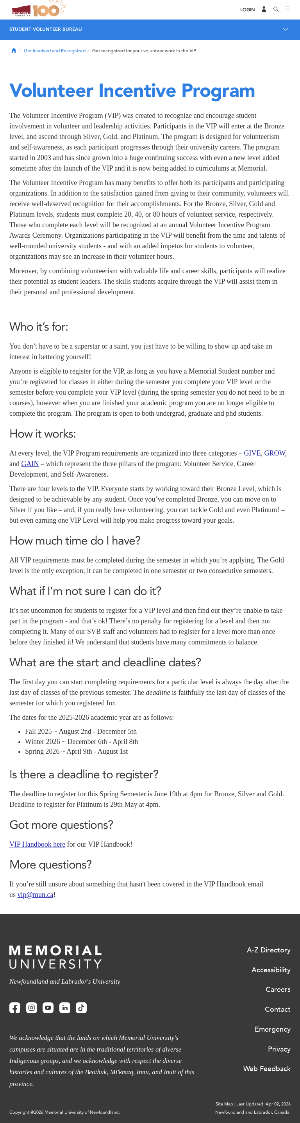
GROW (274, 453)
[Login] (247, 10)
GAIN (30, 464)
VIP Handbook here (37, 844)
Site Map (224, 1104)
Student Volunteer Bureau (45, 29)
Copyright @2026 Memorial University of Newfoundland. (64, 1112)
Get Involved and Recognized (55, 50)
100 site (50, 10)
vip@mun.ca (36, 895)
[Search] (276, 10)
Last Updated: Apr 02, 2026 (263, 1104)
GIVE (252, 453)
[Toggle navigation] (288, 9)
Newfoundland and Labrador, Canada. (253, 1112)
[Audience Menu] (264, 10)
